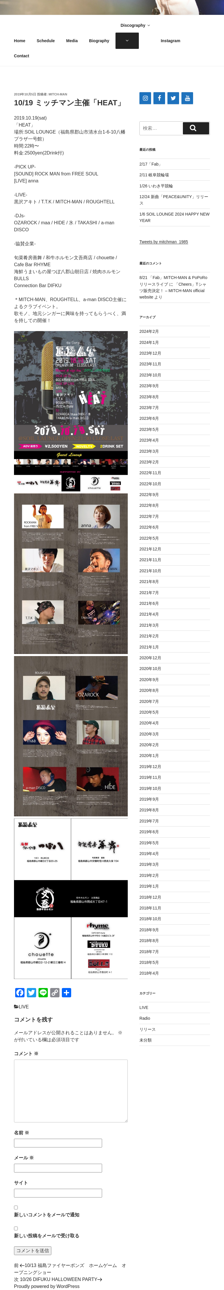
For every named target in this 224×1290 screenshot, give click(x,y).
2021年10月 (150, 570)
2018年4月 (149, 973)
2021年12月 (150, 549)
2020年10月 (150, 668)
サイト (21, 1182)
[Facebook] (159, 98)
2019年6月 (149, 831)
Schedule (46, 40)
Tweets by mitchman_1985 (163, 241)
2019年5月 (149, 843)
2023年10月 (150, 375)
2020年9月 (149, 679)
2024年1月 (149, 342)
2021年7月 (149, 592)
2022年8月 (149, 505)
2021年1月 (149, 647)
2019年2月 (149, 875)
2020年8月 (149, 690)
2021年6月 (149, 603)
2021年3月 (149, 625)
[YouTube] (187, 98)
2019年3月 (149, 864)
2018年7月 (149, 951)
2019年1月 (149, 886)
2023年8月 (149, 397)
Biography (99, 40)
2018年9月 (149, 929)
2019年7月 (149, 821)
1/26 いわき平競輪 (156, 186)
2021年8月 (149, 581)
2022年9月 (149, 494)
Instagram (170, 40)
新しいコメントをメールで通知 (46, 1214)
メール (24, 1157)
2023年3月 (149, 451)
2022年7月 (149, 516)
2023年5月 (149, 429)
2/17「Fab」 (150, 164)
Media (72, 40)
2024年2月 (149, 331)
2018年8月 (149, 940)
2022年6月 (149, 527)
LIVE (24, 1006)
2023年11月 (150, 364)
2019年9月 (149, 799)
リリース (147, 1029)
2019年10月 (150, 788)
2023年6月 (149, 418)
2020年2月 (149, 744)
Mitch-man (58, 94)
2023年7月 (149, 407)
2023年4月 (149, 440)
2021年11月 (150, 559)
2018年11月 (150, 908)
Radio (144, 1018)
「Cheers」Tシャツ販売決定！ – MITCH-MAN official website (172, 291)
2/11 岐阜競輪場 (154, 175)
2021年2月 (149, 636)
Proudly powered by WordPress (47, 1286)
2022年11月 (150, 472)
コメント (26, 1053)
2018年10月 (150, 918)
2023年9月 (149, 385)
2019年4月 (149, 853)
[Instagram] (145, 98)
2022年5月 (149, 538)
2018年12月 (150, 897)
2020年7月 (149, 701)
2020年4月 (149, 723)
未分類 (145, 1040)
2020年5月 (149, 712)
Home (19, 40)
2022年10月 (150, 483)
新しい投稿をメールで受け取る (46, 1235)
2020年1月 (149, 755)
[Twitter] (173, 98)
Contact (21, 56)
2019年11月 (150, 777)
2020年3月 (149, 734)
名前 (21, 1132)
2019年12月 (150, 766)
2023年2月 (149, 462)
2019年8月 (149, 810)
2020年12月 (150, 657)
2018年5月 (149, 962)
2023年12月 (150, 353)
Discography (135, 25)
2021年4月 (149, 614)
